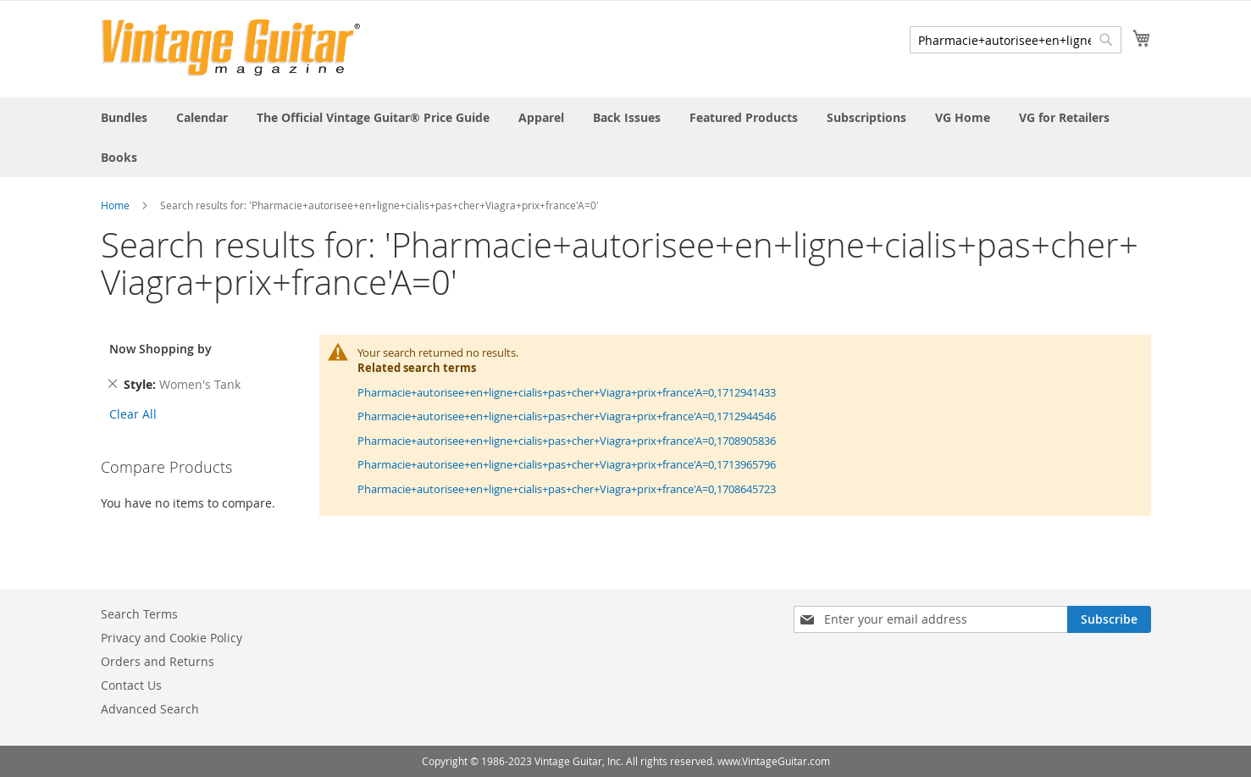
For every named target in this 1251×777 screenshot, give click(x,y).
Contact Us (131, 685)
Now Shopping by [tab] (160, 349)
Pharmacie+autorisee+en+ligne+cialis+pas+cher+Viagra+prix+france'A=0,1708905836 (566, 440)
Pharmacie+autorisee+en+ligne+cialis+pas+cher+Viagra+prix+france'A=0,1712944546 (566, 416)
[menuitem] (124, 117)
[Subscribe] (1109, 619)
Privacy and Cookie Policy (171, 638)
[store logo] (231, 47)
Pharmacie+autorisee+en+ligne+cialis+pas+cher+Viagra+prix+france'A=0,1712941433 (566, 392)
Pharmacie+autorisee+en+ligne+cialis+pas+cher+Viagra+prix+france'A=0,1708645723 (566, 489)
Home (115, 205)
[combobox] (1015, 39)
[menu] (626, 137)
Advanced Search (150, 709)
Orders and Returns (157, 661)
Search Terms (139, 614)
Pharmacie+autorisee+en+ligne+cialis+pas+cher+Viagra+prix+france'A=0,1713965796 (566, 464)
